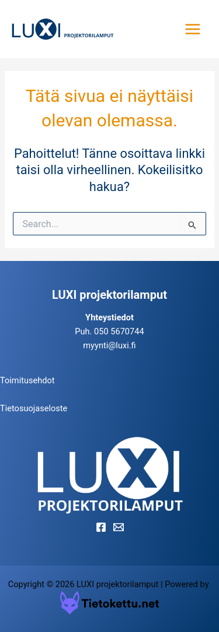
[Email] (118, 527)
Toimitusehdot (27, 380)
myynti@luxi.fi (109, 345)
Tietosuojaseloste (33, 408)
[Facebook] (101, 527)
